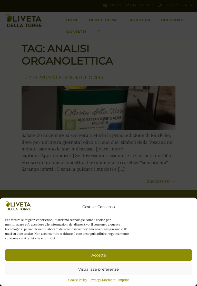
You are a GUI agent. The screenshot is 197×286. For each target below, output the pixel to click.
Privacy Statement (103, 280)
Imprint (123, 280)
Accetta (98, 255)
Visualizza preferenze (98, 269)
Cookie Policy (77, 280)
